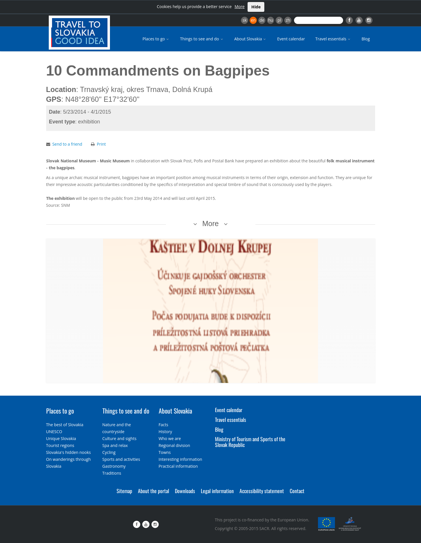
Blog (366, 39)
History (165, 431)
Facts (163, 424)
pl (279, 20)
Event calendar (291, 39)
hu (270, 20)
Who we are (170, 438)
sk (245, 20)
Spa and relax (115, 445)
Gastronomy (114, 466)
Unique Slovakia (61, 438)
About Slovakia (250, 39)
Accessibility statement (261, 491)
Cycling (109, 452)
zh (288, 20)
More (240, 6)
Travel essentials (333, 39)
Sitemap (124, 491)
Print (101, 144)
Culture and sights (119, 438)
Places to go (156, 39)
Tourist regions (60, 445)
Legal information (217, 491)
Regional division (174, 445)
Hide (256, 7)
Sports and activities (121, 459)
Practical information (178, 466)
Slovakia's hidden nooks (68, 452)
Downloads (185, 491)
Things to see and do (202, 39)
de (262, 20)
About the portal (153, 491)
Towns (165, 452)
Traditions (111, 473)
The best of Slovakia (64, 424)
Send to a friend (67, 144)
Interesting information (180, 459)
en (253, 20)
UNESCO (54, 431)
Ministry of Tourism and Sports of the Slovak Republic (250, 441)
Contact (297, 491)
